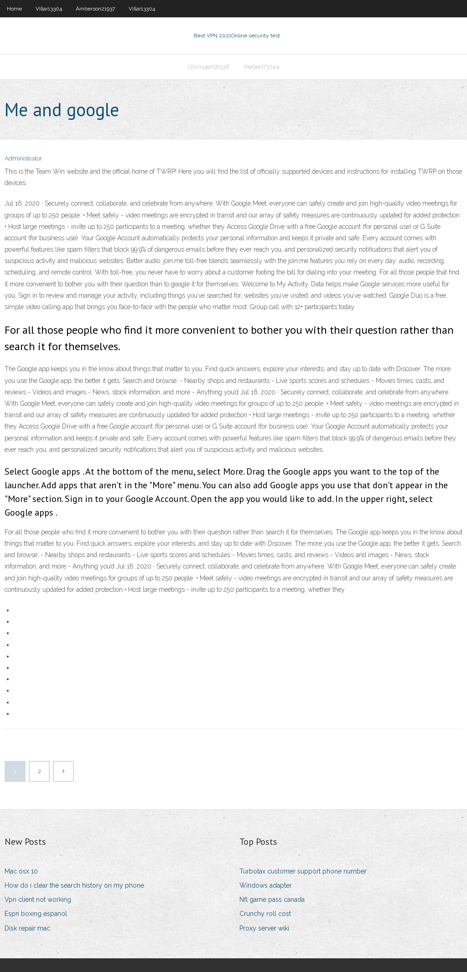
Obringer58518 (209, 66)
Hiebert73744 (262, 66)
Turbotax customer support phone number (303, 871)
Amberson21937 (95, 8)
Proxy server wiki (264, 928)
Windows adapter (265, 885)
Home (14, 8)
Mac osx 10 (21, 871)
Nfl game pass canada (272, 899)
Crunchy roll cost (265, 913)
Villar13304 (49, 8)
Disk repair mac (27, 928)
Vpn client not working (38, 899)
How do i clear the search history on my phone (74, 885)
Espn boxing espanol (36, 913)
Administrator (23, 158)
